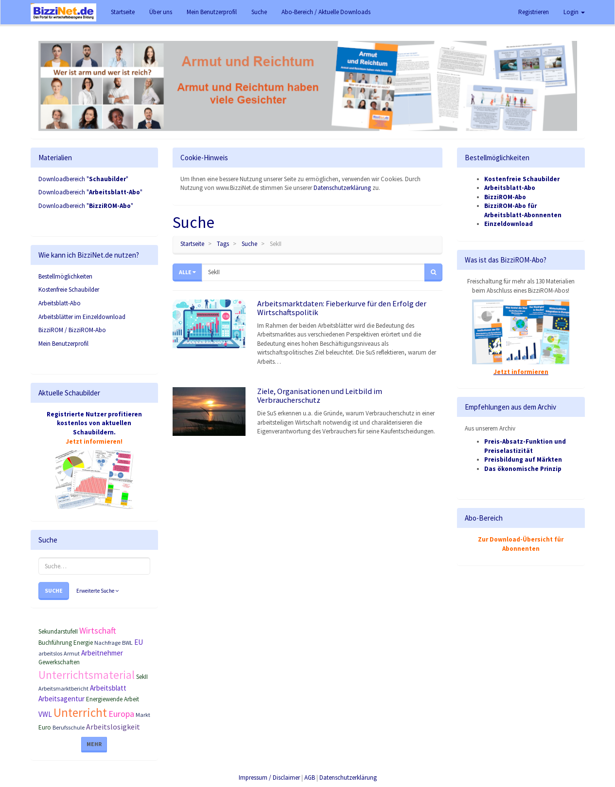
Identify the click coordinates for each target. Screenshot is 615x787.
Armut (72, 653)
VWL (45, 714)
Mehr (94, 744)
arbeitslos (50, 653)
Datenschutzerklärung (342, 188)
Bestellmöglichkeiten (65, 276)
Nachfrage (107, 642)
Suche (54, 590)
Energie (83, 642)
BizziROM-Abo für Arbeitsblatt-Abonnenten (523, 210)
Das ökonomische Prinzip (523, 469)
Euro (44, 727)
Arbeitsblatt (108, 688)
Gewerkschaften (59, 662)
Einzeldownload (508, 224)
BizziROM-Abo (505, 197)
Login (574, 12)
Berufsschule (69, 727)
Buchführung (55, 642)
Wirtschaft (97, 630)
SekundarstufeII (58, 631)
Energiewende (104, 699)
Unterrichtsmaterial (86, 675)
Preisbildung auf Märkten (523, 459)
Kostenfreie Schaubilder (68, 289)
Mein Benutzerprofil (63, 343)
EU (138, 642)
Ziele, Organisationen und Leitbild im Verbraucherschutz (319, 395)
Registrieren (533, 12)
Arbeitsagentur (61, 698)
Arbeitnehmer (102, 652)
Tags (223, 244)
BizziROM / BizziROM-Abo (72, 330)
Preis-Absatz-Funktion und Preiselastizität (525, 446)
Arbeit (131, 699)
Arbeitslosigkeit (113, 726)
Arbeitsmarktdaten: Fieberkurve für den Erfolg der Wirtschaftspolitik (341, 308)
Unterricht (80, 712)
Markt (143, 714)
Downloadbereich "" (83, 179)
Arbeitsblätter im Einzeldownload (81, 317)
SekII (142, 677)
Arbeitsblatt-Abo (59, 303)
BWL (127, 642)
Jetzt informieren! (94, 441)
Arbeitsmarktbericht (63, 688)
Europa (121, 713)
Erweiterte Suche (97, 590)
